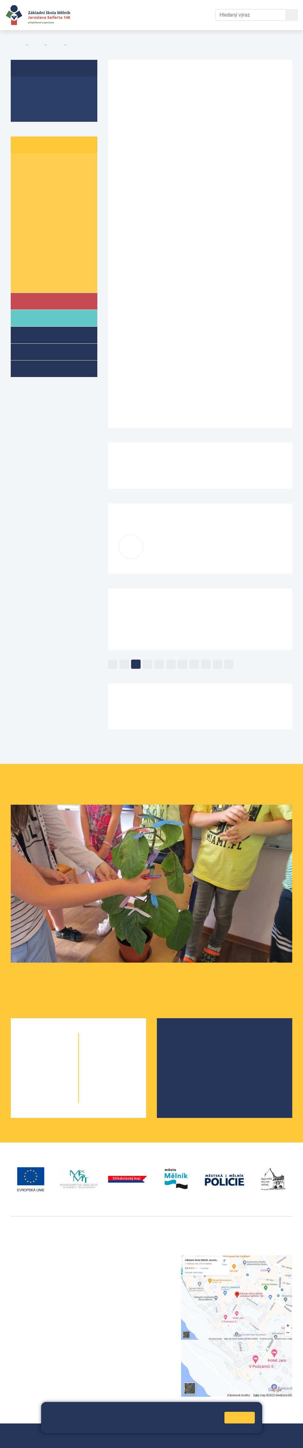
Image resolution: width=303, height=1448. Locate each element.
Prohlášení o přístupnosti (38, 1439)
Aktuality (29, 99)
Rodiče (36, 318)
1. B (47, 163)
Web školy (281, 1432)
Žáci (36, 44)
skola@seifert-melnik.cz (135, 1281)
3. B (74, 44)
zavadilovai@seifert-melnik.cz (181, 551)
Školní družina (45, 334)
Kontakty (183, 15)
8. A (23, 246)
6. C (72, 222)
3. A (23, 187)
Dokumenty (150, 15)
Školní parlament (39, 282)
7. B (47, 234)
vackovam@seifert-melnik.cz (43, 1350)
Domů (16, 44)
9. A (23, 258)
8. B (47, 246)
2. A (23, 175)
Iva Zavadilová (180, 543)
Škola (35, 301)
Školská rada (186, 1046)
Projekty (181, 1056)
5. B (47, 211)
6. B (47, 222)
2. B (47, 175)
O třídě (26, 87)
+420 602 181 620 (31, 1343)
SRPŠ (178, 1076)
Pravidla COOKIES (88, 1439)
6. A (23, 222)
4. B (47, 199)
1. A (23, 163)
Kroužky (36, 368)
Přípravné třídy (45, 351)
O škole (180, 1036)
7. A (23, 234)
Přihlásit (168, 1432)
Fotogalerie (32, 110)
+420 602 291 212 (128, 1266)
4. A (23, 199)
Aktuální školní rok (105, 15)
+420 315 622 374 (128, 1258)
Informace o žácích (42, 270)
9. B (47, 258)
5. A (23, 211)
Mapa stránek (140, 1432)
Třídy (55, 44)
